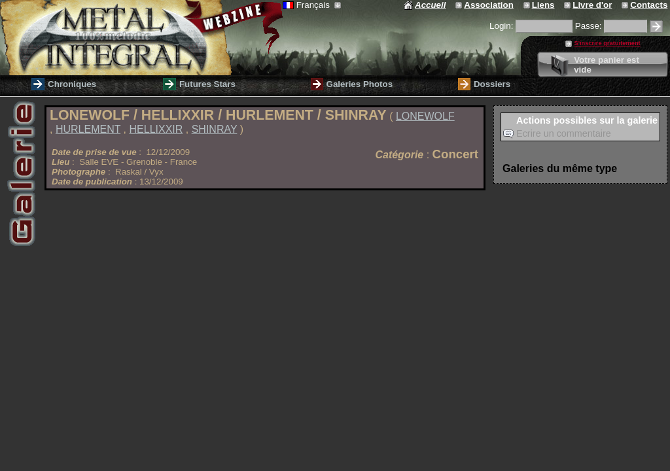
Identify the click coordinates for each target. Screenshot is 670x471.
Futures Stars (207, 84)
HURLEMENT (88, 129)
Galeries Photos (359, 84)
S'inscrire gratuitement (607, 43)
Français (312, 5)
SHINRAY (215, 129)
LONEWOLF (425, 116)
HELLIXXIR (156, 129)
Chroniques (72, 84)
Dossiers (492, 84)
